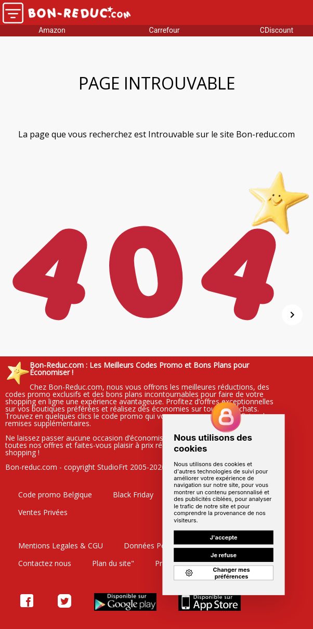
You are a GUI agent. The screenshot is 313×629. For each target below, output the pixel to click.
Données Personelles (159, 545)
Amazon (52, 30)
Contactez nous (44, 563)
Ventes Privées (43, 512)
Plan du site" (113, 563)
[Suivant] (292, 314)
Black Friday (133, 494)
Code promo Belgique (55, 494)
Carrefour (164, 30)
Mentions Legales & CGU (60, 545)
